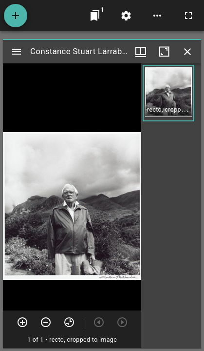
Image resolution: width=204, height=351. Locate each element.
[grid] (171, 205)
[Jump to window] (95, 15)
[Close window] (187, 51)
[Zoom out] (45, 322)
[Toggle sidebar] (16, 51)
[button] (168, 93)
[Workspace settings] (126, 15)
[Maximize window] (164, 51)
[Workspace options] (157, 15)
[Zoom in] (22, 322)
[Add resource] (15, 15)
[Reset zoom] (69, 322)
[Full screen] (188, 15)
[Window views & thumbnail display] (140, 51)
